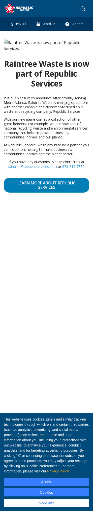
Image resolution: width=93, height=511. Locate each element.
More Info (46, 503)
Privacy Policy (57, 471)
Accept (46, 481)
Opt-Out (46, 492)
